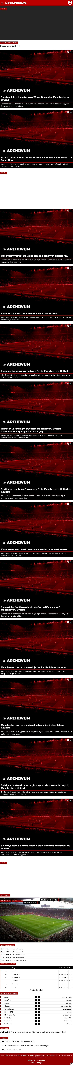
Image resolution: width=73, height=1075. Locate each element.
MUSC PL (31, 1041)
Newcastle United (17, 1046)
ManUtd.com (22, 1041)
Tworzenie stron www (13, 1050)
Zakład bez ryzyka (42, 1046)
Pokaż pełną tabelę (36, 990)
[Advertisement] (36, 24)
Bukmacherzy (30, 1046)
